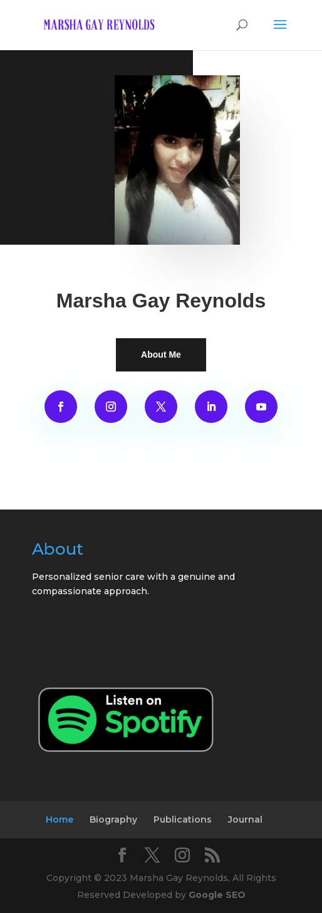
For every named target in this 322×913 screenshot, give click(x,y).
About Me (161, 355)
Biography (113, 819)
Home (59, 819)
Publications (182, 819)
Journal (245, 819)
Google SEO (217, 894)
